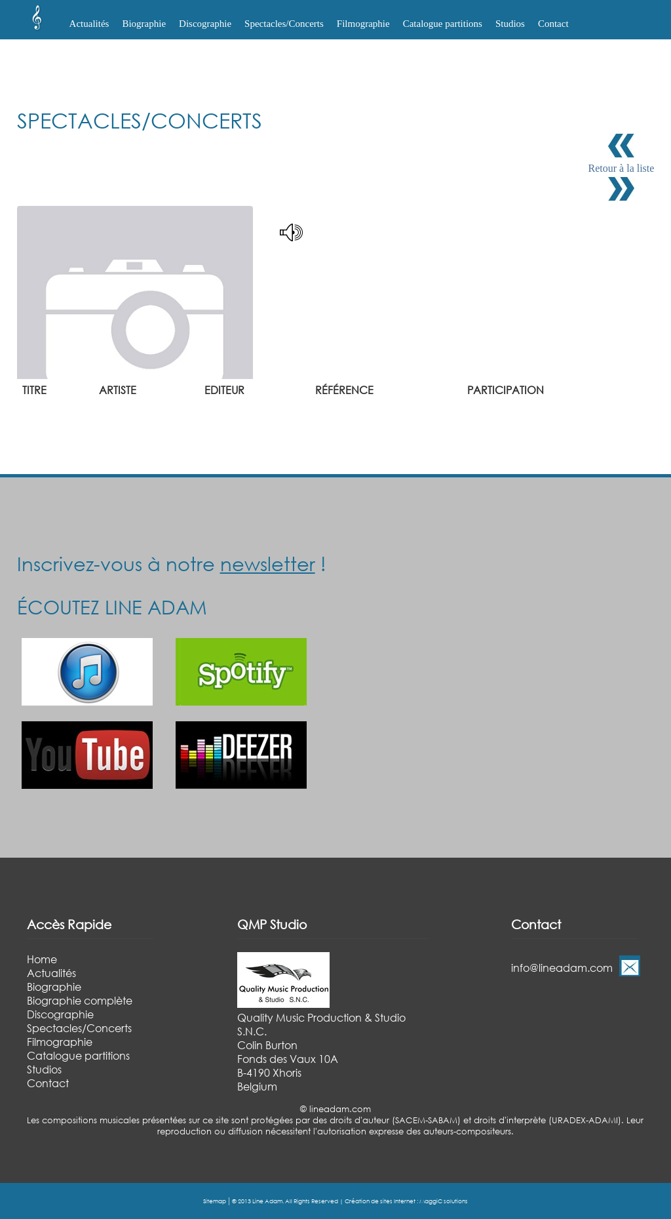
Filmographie (363, 23)
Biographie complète (79, 1000)
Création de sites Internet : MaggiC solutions (406, 1201)
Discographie (60, 1014)
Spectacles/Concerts (79, 1028)
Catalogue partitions (442, 23)
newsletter (267, 563)
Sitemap (214, 1201)
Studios (510, 23)
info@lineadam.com (562, 967)
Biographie (54, 986)
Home (42, 959)
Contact (553, 23)
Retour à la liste (621, 168)
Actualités (89, 23)
